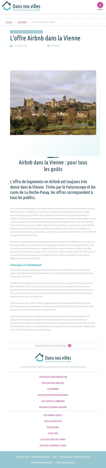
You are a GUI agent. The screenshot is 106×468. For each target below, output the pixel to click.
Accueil (9, 22)
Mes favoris (53, 427)
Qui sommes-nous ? (53, 415)
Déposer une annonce (53, 383)
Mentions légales (41, 456)
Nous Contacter (53, 421)
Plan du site (22, 456)
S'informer (22, 22)
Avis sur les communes (53, 401)
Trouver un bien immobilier (53, 376)
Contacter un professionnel (53, 395)
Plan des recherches (42, 462)
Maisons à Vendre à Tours (53, 445)
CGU (55, 456)
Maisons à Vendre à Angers (53, 407)
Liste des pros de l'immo (53, 439)
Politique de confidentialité (74, 456)
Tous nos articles (65, 462)
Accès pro (53, 433)
